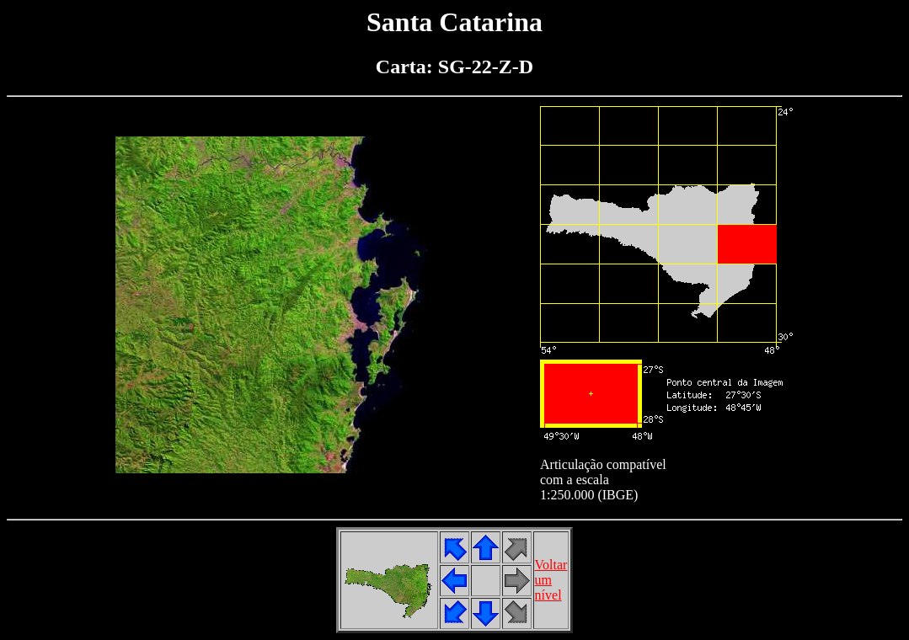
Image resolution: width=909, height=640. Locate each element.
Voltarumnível (551, 579)
